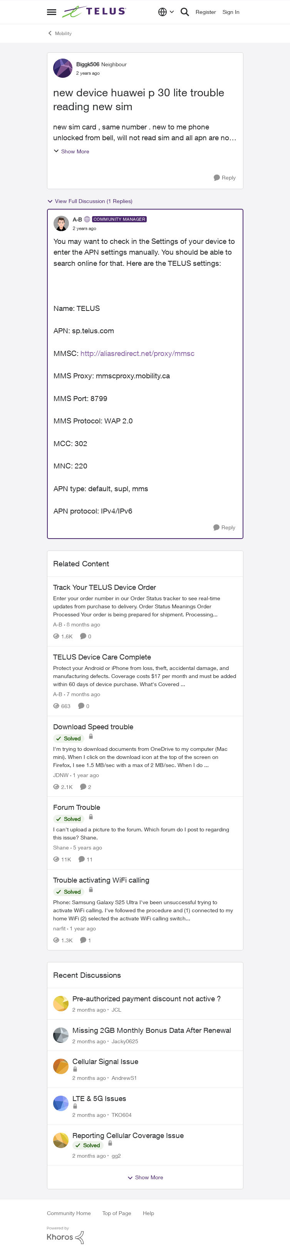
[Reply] (224, 178)
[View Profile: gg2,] (61, 1140)
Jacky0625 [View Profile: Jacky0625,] (125, 1040)
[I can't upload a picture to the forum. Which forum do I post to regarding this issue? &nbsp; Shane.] (145, 833)
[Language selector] (166, 12)
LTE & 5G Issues (99, 1098)
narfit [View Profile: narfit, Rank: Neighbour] (59, 928)
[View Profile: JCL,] (61, 1003)
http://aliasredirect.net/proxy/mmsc (137, 353)
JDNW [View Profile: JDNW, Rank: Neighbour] (61, 774)
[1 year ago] (84, 775)
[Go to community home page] (95, 12)
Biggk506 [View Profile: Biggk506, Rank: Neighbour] (87, 64)
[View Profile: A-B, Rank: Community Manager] (61, 223)
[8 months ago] (82, 624)
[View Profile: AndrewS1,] (61, 1066)
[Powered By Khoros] (145, 1235)
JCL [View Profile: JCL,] (116, 1009)
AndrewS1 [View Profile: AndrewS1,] (124, 1077)
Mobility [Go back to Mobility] (59, 33)
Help (148, 1213)
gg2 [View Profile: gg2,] (116, 1155)
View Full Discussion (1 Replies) (89, 201)
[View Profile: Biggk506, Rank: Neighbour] (62, 68)
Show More (71, 151)
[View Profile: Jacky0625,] (61, 1035)
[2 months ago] (89, 1010)
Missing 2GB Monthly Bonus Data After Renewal (151, 1030)
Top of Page (116, 1213)
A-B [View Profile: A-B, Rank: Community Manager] (77, 219)
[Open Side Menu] (51, 12)
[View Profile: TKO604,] (61, 1103)
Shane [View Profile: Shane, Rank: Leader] (61, 847)
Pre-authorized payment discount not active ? (146, 998)
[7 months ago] (82, 694)
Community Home (69, 1213)
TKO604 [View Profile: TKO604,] (122, 1114)
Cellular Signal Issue (105, 1061)
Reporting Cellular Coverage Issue (128, 1135)
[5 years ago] (86, 847)
